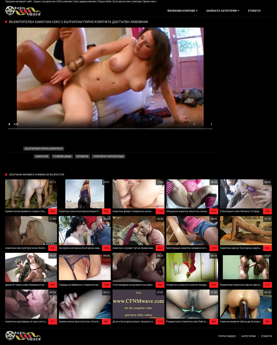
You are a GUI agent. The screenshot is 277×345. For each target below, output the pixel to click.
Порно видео (227, 336)
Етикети (266, 336)
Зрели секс (149, 1)
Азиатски (42, 156)
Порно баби (105, 1)
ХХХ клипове (64, 1)
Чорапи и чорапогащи (108, 156)
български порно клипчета (43, 148)
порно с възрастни (45, 1)
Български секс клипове (127, 1)
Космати (82, 156)
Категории (248, 336)
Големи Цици (62, 156)
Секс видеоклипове (85, 1)
